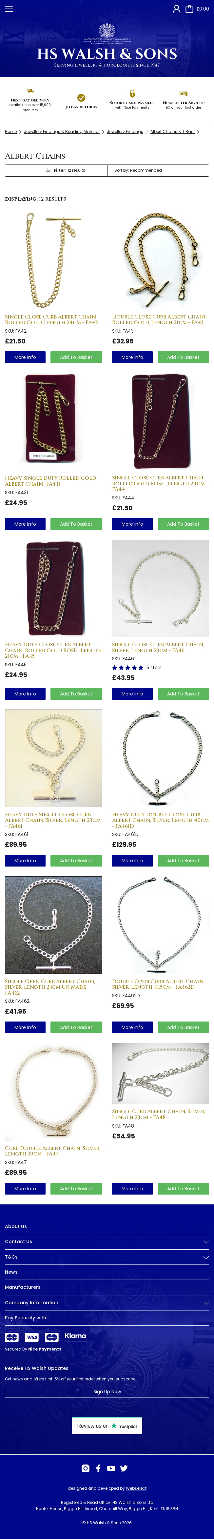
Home (11, 131)
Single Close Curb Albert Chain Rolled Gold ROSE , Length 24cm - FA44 (160, 483)
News (11, 1272)
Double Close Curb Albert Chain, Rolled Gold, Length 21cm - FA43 (159, 319)
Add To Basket (76, 357)
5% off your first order (183, 107)
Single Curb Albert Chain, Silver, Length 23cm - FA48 (158, 1114)
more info (25, 357)
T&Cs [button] (107, 1257)
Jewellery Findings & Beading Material (62, 131)
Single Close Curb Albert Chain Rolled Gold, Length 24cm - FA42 (51, 319)
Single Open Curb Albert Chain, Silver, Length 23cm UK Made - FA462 (50, 987)
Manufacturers (23, 1287)
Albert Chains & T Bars (172, 131)
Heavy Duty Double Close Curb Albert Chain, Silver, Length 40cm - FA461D (160, 820)
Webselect (136, 1488)
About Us (16, 1226)
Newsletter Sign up (183, 102)
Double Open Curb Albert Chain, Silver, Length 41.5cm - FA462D (158, 984)
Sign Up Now (107, 1391)
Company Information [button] (107, 1302)
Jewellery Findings (125, 131)
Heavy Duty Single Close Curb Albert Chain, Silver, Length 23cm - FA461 (53, 820)
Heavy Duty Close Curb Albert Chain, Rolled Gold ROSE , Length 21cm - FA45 (53, 650)
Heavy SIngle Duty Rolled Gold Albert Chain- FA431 (50, 481)
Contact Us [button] (107, 1241)
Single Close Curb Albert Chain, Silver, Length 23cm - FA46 (158, 647)
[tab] (107, 1246)
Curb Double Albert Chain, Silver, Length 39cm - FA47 (52, 1151)
